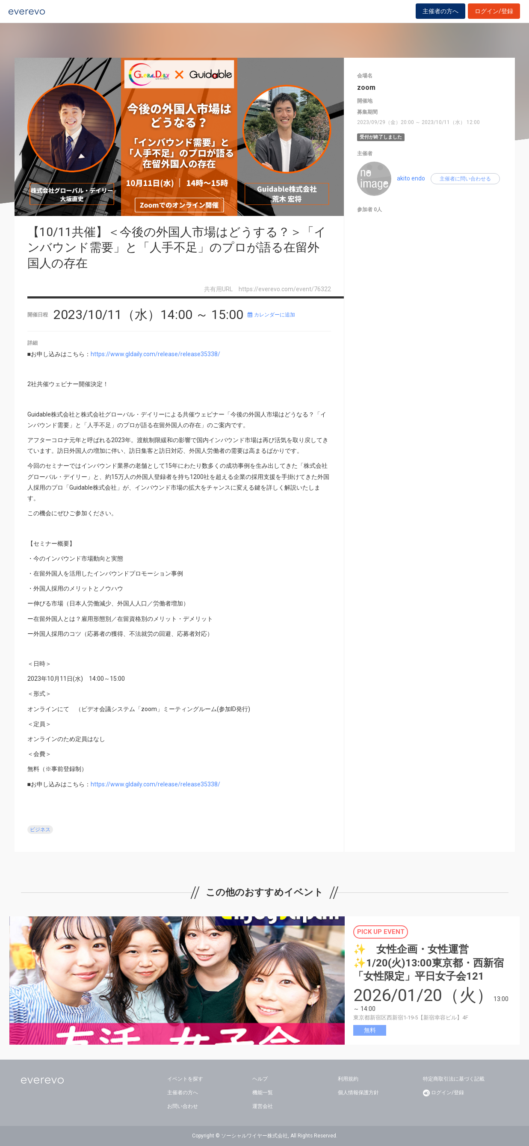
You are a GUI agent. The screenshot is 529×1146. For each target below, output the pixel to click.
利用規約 (348, 1079)
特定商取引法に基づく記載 (454, 1079)
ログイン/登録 (494, 18)
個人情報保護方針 (358, 1093)
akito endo (411, 178)
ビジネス (40, 830)
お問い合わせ (182, 1106)
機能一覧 (262, 1093)
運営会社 (262, 1106)
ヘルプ (260, 1079)
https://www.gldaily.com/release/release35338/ (155, 354)
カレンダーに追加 (271, 315)
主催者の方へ (440, 18)
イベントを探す (185, 1079)
